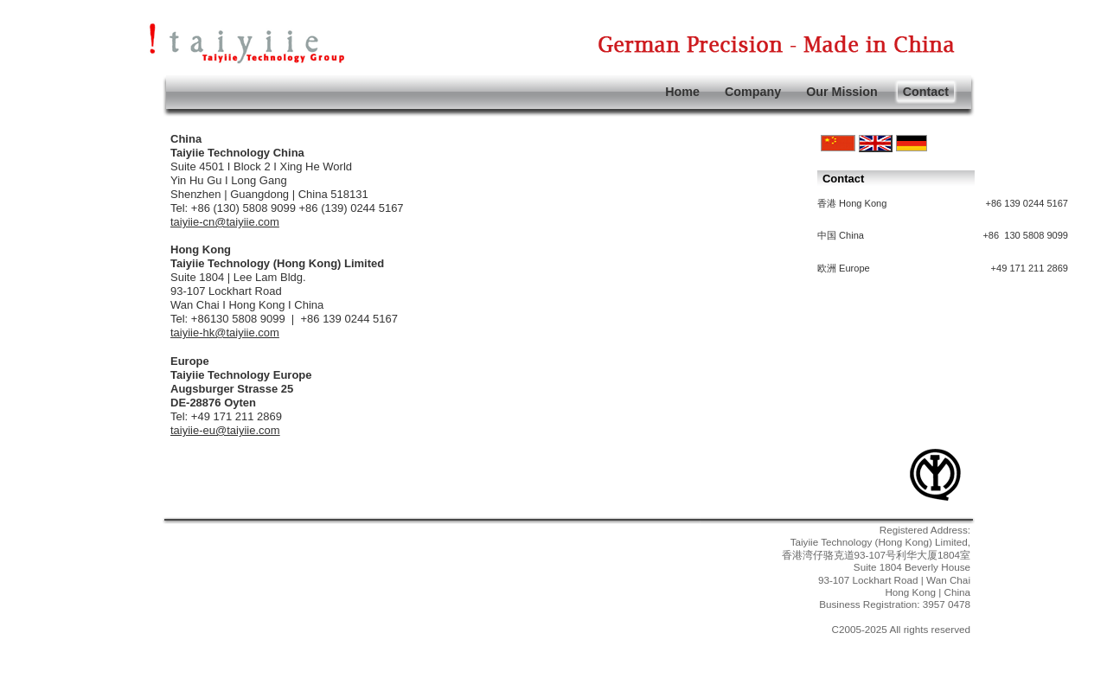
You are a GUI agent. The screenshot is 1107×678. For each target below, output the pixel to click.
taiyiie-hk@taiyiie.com (224, 332)
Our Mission (842, 92)
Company (753, 92)
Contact (926, 92)
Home (682, 92)
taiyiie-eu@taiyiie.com (225, 430)
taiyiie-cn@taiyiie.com (224, 221)
